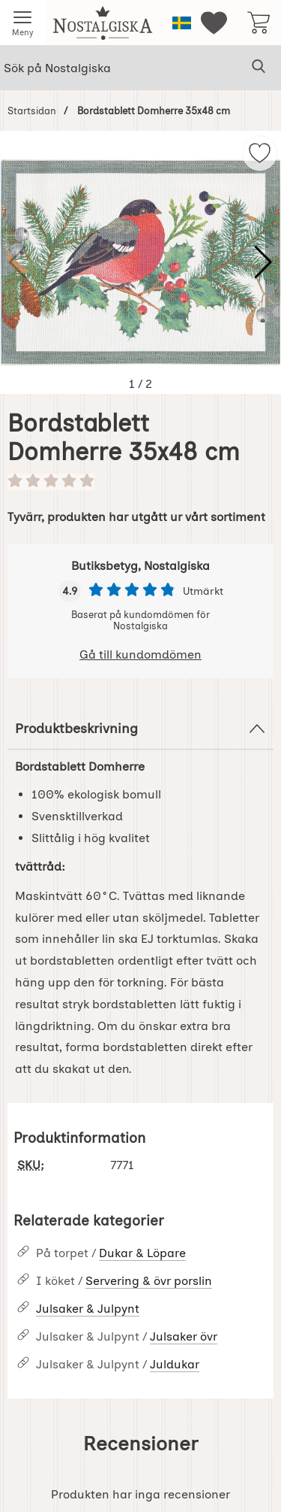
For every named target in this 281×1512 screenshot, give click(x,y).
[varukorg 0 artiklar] (258, 22)
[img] (260, 153)
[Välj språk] (181, 23)
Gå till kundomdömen (140, 654)
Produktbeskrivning (140, 729)
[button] (263, 262)
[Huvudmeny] (22, 22)
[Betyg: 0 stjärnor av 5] (140, 482)
